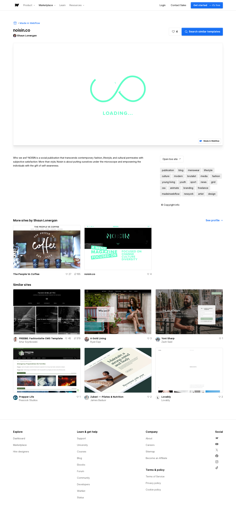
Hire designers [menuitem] (21, 451)
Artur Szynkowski (28, 342)
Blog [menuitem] (79, 458)
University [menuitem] (82, 445)
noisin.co (89, 274)
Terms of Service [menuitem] (155, 476)
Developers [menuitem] (83, 484)
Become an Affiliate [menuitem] (156, 458)
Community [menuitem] (83, 478)
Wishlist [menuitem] (81, 491)
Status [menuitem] (80, 497)
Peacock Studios (28, 400)
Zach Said (166, 342)
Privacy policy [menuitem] (153, 483)
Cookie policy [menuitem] (153, 489)
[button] (29, 5)
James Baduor (98, 400)
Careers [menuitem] (150, 445)
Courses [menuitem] (81, 451)
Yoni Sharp (168, 338)
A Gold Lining (98, 338)
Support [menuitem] (81, 438)
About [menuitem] (149, 438)
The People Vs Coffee (26, 274)
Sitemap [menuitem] (150, 451)
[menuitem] (216, 438)
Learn (62, 5)
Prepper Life (26, 397)
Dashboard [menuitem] (19, 438)
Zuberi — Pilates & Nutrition (106, 397)
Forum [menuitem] (80, 471)
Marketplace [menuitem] (20, 445)
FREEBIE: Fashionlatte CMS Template (41, 338)
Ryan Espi (95, 342)
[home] (16, 5)
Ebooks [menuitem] (81, 464)
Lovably (166, 397)
